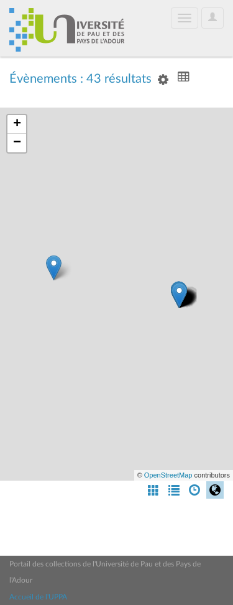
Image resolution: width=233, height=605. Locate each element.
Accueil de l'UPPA (38, 597)
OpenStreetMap (168, 475)
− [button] (17, 143)
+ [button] (17, 124)
